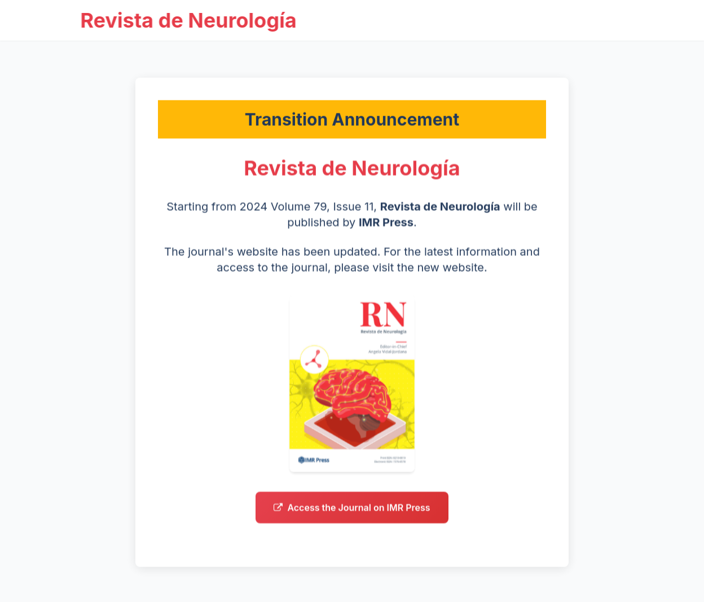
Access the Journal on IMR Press (352, 510)
